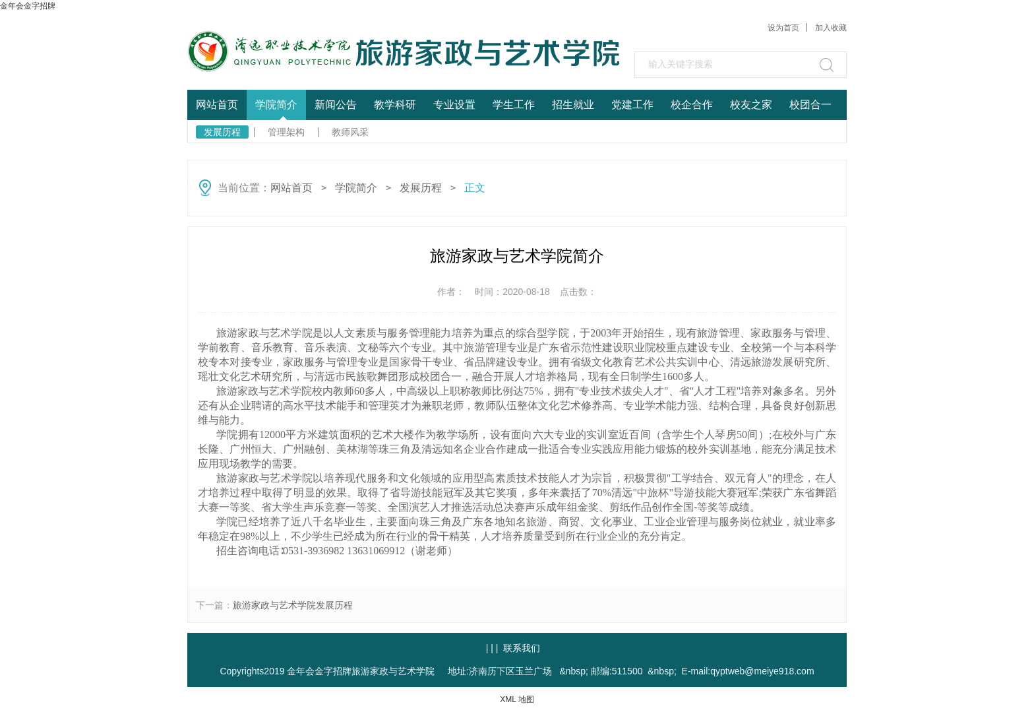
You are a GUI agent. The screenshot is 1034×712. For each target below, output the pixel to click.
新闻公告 (336, 104)
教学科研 (395, 104)
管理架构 (286, 132)
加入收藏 (831, 27)
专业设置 (454, 104)
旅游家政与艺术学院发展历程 (293, 605)
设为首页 (783, 27)
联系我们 (521, 648)
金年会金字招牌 (27, 6)
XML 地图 (517, 699)
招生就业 (573, 104)
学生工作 (514, 104)
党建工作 (632, 104)
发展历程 (222, 132)
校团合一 (810, 104)
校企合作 (692, 104)
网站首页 (217, 104)
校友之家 (751, 104)
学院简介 (276, 104)
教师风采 (350, 132)
